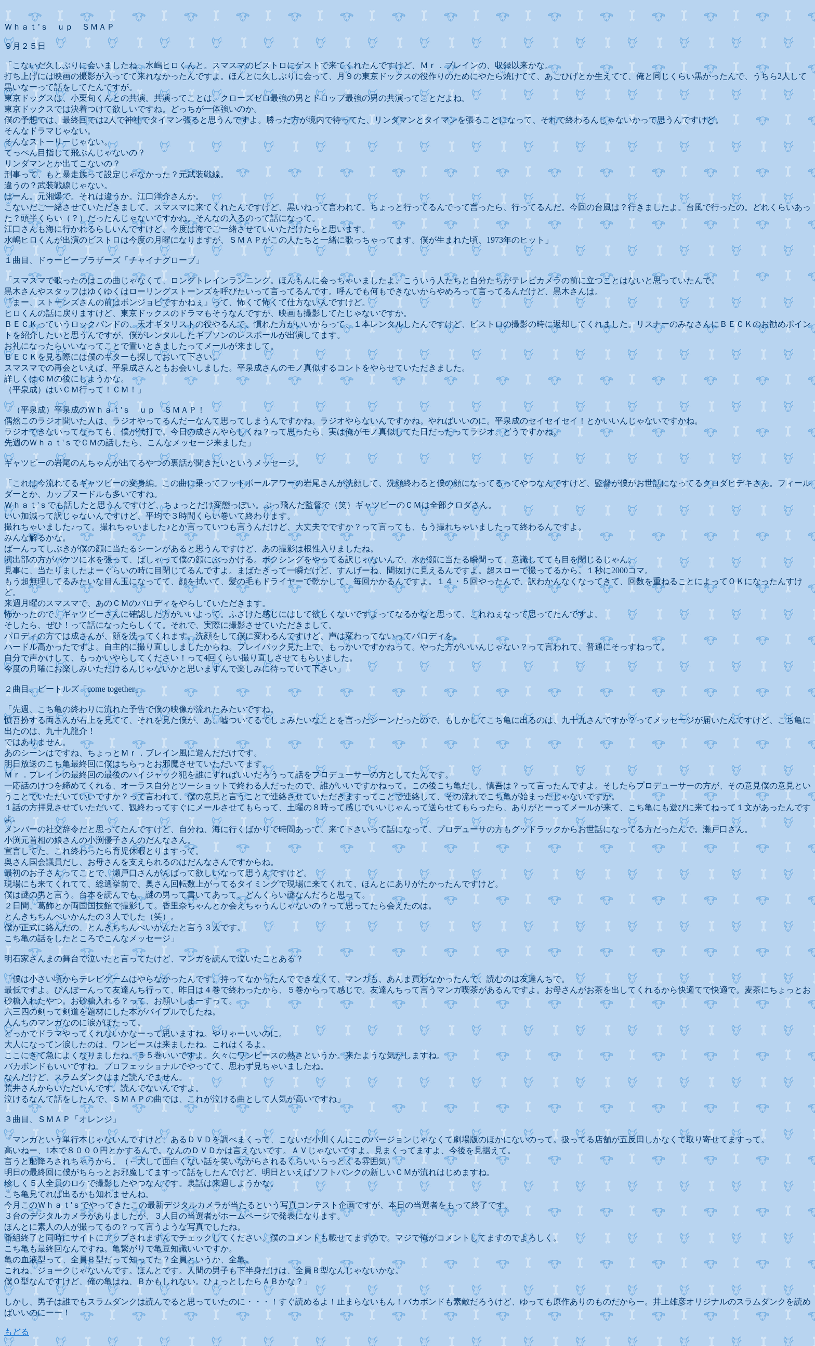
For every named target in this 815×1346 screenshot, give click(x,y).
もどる (16, 1331)
